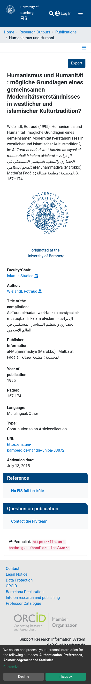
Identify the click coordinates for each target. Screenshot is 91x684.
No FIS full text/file (27, 490)
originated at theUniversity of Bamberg (46, 253)
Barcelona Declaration (25, 592)
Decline (23, 676)
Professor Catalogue (23, 603)
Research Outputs (34, 32)
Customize (11, 667)
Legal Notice (16, 574)
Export (76, 63)
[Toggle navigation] (80, 13)
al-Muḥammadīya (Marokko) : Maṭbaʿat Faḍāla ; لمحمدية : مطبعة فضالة (40, 354)
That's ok (66, 676)
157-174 (14, 396)
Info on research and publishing (33, 597)
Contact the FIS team (29, 521)
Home (9, 32)
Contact (12, 568)
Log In (66, 13)
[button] (57, 13)
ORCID (11, 586)
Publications (65, 32)
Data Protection (19, 580)
